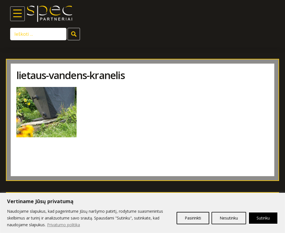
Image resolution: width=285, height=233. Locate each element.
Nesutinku (229, 218)
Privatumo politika (63, 224)
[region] (142, 213)
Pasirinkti (193, 218)
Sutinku (263, 218)
